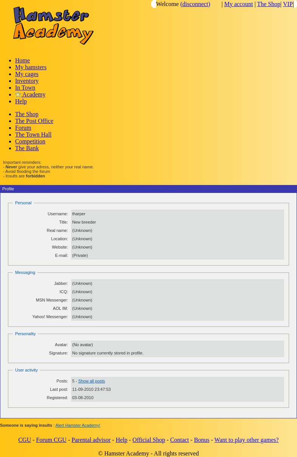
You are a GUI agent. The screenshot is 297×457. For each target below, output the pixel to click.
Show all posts (91, 381)
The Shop (268, 4)
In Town (25, 87)
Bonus (201, 440)
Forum (23, 127)
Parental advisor (91, 440)
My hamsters (30, 67)
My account (238, 4)
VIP (288, 4)
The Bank (27, 148)
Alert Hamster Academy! (78, 425)
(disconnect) (195, 4)
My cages (27, 74)
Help (21, 101)
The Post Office (34, 121)
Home (22, 60)
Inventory (27, 81)
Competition (30, 141)
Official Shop (149, 440)
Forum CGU (51, 440)
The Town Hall (33, 134)
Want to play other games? (246, 440)
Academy (30, 94)
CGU (24, 440)
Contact (179, 440)
